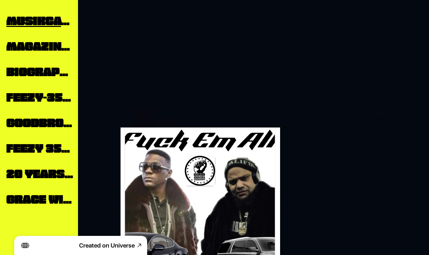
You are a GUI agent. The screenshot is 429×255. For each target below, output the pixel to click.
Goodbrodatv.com (39, 122)
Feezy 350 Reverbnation (39, 147)
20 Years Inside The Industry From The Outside (39, 173)
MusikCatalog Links (39, 20)
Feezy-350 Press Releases (39, 96)
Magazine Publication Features (39, 45)
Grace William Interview (39, 198)
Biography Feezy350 (39, 71)
